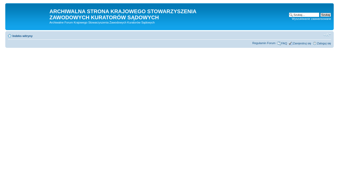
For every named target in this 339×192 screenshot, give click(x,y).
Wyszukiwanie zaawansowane (311, 18)
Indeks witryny (22, 36)
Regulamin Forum (263, 43)
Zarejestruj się (302, 43)
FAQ (284, 43)
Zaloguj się (324, 43)
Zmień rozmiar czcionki (327, 34)
